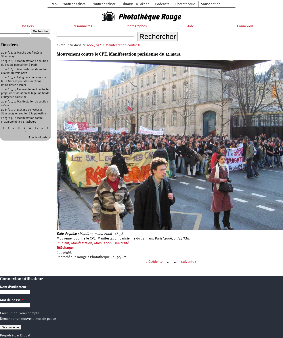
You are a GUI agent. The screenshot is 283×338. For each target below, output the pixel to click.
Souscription (210, 4)
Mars (98, 243)
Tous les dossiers (39, 137)
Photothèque (185, 4)
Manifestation (81, 243)
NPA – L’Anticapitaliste (69, 4)
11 (36, 127)
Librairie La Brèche (135, 4)
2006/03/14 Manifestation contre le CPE (116, 45)
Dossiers (27, 26)
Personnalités (81, 26)
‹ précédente (153, 262)
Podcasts (162, 4)
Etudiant (63, 243)
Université (121, 243)
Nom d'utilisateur (14, 287)
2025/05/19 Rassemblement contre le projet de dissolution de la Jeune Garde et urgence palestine (25, 93)
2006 (108, 243)
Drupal (25, 335)
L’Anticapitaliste (104, 4)
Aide (190, 26)
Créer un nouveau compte (19, 313)
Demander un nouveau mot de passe (28, 319)
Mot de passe (11, 300)
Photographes (136, 26)
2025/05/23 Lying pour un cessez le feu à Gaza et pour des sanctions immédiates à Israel (23, 81)
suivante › (188, 262)
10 (30, 127)
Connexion (245, 26)
